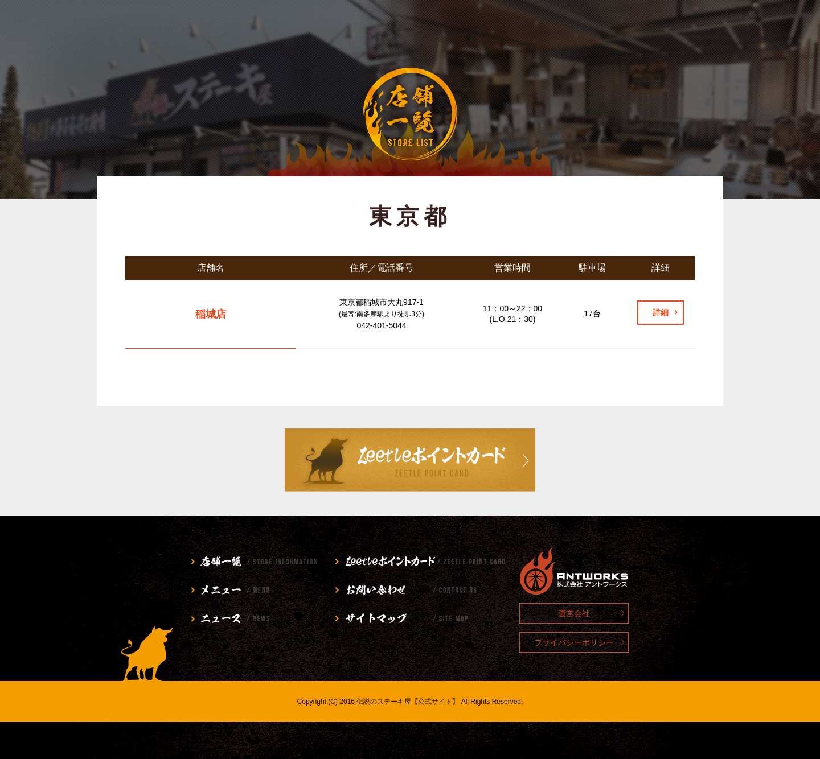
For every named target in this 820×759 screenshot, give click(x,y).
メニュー (262, 31)
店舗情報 (152, 31)
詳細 (661, 312)
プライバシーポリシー (574, 642)
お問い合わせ (559, 31)
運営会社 (574, 613)
